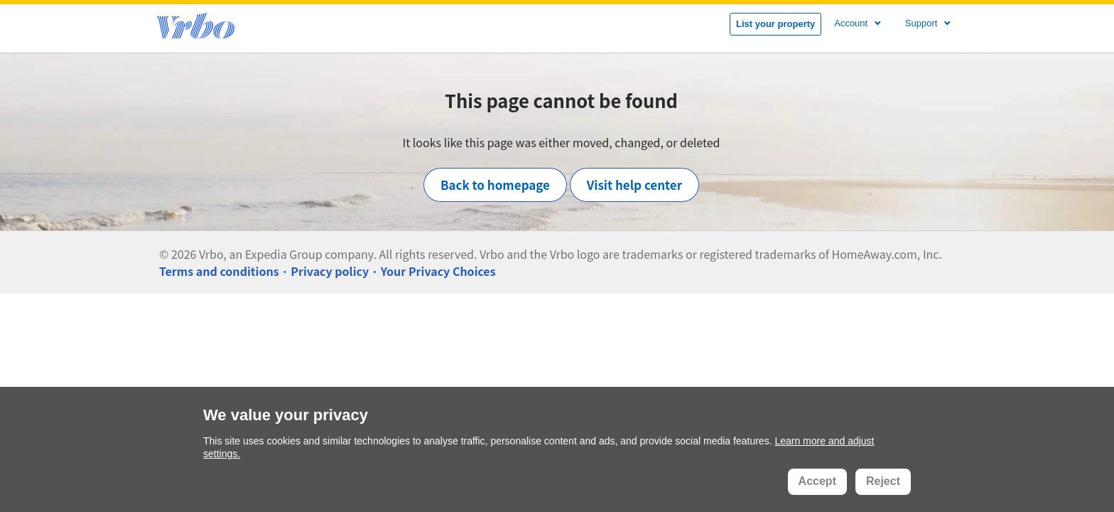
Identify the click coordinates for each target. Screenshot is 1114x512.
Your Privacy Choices (438, 270)
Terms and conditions (219, 270)
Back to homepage (495, 184)
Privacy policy (330, 270)
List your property (775, 23)
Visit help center (634, 184)
